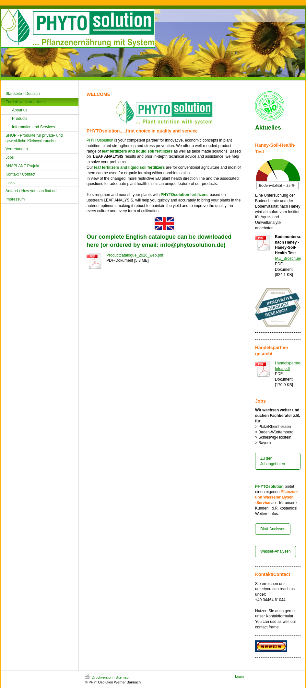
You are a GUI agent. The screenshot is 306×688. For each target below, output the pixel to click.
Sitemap (121, 677)
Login (239, 676)
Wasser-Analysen (275, 551)
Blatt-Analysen (272, 529)
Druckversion (99, 677)
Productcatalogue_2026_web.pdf (134, 255)
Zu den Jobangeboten (272, 461)
